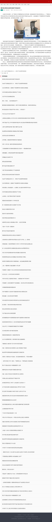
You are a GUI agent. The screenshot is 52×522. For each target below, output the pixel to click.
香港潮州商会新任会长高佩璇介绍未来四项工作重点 (14, 257)
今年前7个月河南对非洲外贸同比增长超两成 (12, 447)
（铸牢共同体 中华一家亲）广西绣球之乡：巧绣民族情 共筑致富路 (17, 361)
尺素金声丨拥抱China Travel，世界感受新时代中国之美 (15, 473)
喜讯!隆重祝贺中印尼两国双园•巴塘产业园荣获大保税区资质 (16, 317)
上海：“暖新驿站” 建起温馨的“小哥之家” (11, 265)
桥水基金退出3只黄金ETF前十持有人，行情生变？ (13, 109)
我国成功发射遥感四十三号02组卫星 (10, 200)
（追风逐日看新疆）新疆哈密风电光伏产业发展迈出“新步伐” (16, 482)
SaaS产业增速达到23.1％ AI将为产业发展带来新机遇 (15, 71)
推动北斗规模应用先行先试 (8, 209)
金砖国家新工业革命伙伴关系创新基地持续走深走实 (14, 499)
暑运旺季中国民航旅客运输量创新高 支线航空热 (13, 352)
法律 (28, 4)
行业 (11, 4)
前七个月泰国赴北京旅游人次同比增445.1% (12, 486)
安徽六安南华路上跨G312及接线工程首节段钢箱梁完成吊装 (15, 421)
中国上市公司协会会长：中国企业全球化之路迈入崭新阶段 (15, 417)
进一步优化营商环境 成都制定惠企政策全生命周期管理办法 (15, 248)
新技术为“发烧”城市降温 (7, 213)
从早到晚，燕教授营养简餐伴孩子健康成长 (12, 139)
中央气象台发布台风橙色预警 (9, 313)
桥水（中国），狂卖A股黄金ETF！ (10, 100)
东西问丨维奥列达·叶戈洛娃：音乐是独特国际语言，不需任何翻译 (17, 356)
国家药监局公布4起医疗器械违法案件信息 (11, 369)
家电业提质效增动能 (7, 161)
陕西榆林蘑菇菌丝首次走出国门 (9, 400)
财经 (13, 4)
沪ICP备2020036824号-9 (19, 516)
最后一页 (6, 73)
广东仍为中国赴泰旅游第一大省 (9, 413)
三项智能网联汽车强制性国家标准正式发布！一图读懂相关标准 (16, 148)
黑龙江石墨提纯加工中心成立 (9, 443)
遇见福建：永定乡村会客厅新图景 (10, 296)
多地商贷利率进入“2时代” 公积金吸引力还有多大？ (13, 382)
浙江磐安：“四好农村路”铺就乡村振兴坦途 (11, 304)
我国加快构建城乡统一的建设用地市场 (11, 335)
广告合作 (24, 514)
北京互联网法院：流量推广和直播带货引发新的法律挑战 (15, 87)
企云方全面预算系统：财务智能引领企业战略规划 (13, 339)
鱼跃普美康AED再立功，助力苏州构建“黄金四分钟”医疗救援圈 (16, 322)
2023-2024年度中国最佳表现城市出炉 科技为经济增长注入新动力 (17, 491)
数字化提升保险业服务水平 (8, 165)
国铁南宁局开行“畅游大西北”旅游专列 (10, 478)
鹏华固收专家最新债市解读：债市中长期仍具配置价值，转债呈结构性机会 (19, 105)
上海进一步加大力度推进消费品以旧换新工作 (12, 430)
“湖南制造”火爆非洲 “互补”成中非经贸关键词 (12, 343)
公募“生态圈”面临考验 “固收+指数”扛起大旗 (12, 126)
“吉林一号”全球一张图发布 (8, 226)
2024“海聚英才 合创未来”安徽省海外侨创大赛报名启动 (14, 291)
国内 (16, 4)
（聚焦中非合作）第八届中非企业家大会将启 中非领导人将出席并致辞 (18, 452)
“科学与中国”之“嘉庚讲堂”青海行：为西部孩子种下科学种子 (15, 278)
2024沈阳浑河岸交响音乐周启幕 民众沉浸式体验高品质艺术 (16, 300)
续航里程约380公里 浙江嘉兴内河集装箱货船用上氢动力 (15, 395)
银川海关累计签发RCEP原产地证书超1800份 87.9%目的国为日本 (17, 504)
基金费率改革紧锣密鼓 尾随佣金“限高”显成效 (12, 131)
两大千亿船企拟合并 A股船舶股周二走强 (11, 365)
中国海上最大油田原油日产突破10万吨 (11, 378)
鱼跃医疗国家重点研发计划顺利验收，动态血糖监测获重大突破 (16, 261)
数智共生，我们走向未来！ (8, 469)
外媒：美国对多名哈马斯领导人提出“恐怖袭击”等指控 (14, 348)
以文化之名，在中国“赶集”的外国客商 (10, 274)
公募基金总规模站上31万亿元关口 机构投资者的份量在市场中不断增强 (18, 118)
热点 (5, 4)
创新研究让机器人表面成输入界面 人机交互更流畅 (14, 222)
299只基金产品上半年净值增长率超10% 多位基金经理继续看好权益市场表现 (19, 122)
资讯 (8, 4)
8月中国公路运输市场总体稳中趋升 (10, 434)
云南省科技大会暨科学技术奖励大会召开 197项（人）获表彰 (16, 239)
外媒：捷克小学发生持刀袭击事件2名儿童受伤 (12, 374)
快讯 (25, 4)
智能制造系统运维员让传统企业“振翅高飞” (11, 235)
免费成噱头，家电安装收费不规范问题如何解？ (13, 152)
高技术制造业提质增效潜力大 (9, 217)
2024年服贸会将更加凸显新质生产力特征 (11, 92)
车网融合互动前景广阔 (7, 157)
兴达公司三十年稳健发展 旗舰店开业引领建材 (12, 326)
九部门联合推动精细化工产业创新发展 (11, 170)
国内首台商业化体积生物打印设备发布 (11, 79)
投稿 (28, 514)
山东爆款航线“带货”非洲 (7, 408)
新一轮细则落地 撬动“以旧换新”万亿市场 (11, 204)
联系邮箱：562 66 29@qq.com (34, 518)
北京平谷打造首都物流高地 (8, 96)
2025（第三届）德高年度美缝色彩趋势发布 (12, 144)
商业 (19, 4)
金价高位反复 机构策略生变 (8, 135)
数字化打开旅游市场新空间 (8, 230)
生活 (22, 4)
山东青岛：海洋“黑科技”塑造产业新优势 (11, 196)
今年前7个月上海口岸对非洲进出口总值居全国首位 (13, 508)
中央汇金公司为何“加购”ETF (8, 113)
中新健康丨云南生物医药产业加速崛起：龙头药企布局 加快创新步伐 (17, 283)
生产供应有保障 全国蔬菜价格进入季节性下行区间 (13, 387)
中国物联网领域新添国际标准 (9, 287)
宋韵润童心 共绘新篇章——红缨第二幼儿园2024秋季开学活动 (16, 187)
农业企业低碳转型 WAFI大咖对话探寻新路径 (12, 465)
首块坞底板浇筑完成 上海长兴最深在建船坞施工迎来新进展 (15, 404)
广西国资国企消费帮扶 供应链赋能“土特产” (12, 456)
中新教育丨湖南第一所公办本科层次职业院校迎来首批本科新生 (16, 270)
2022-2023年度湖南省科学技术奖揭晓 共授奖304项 (14, 252)
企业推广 (32, 514)
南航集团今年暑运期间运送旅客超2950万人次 (12, 426)
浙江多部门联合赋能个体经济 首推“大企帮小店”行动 (14, 391)
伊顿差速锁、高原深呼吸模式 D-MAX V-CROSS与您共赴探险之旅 (17, 243)
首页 (2, 4)
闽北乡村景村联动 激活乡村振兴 (9, 309)
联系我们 (19, 514)
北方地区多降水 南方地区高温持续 (10, 330)
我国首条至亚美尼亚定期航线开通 (10, 460)
